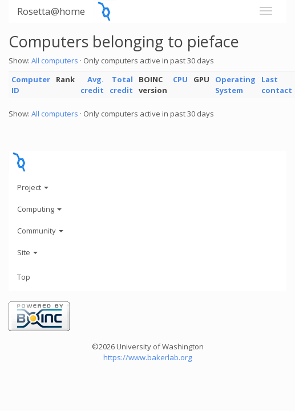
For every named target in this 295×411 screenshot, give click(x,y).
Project (33, 187)
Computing (39, 209)
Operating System (235, 84)
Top (23, 277)
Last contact (276, 84)
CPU (180, 79)
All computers (54, 60)
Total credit (121, 84)
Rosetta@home (51, 11)
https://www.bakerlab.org (147, 357)
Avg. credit (92, 84)
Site (27, 252)
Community (40, 230)
